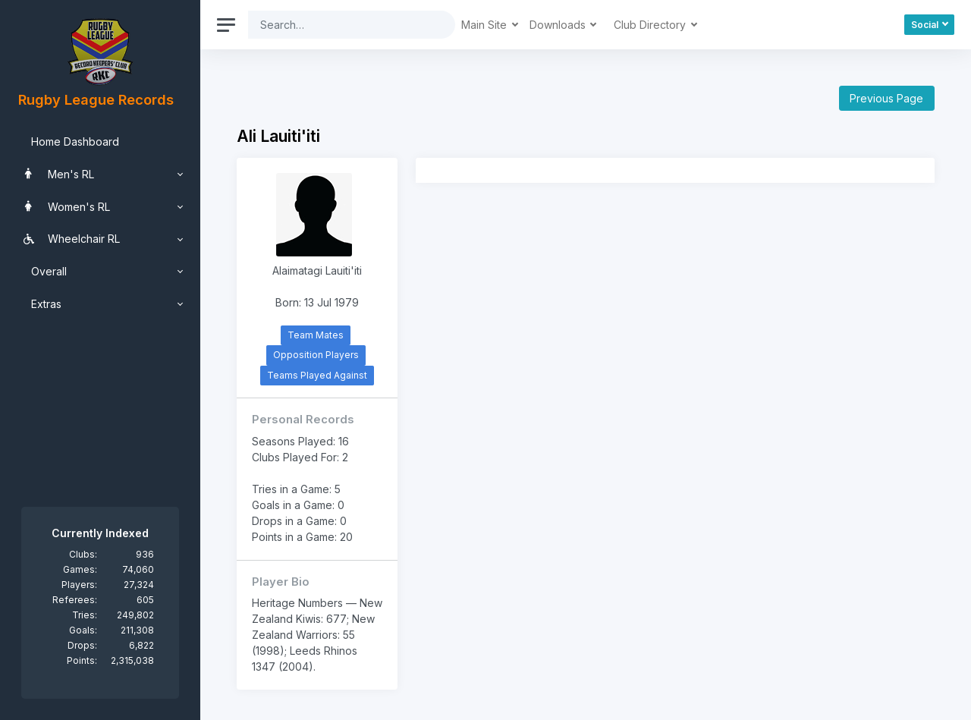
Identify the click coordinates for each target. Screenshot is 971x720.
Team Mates (316, 335)
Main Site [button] (485, 24)
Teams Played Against (317, 375)
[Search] (340, 25)
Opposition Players (316, 354)
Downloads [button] (559, 24)
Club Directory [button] (651, 24)
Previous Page (886, 98)
